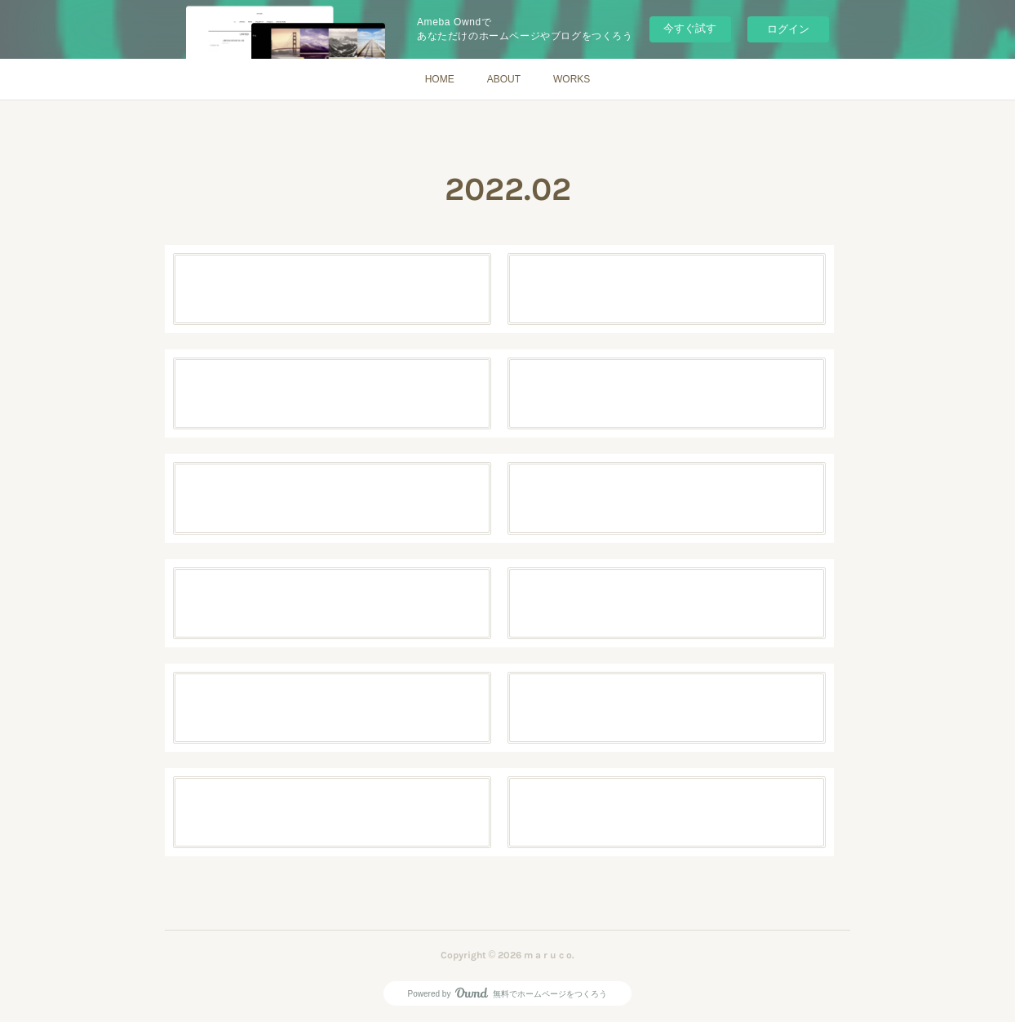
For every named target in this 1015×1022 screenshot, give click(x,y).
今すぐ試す (689, 28)
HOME (439, 79)
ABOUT (504, 79)
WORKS (571, 79)
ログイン (788, 29)
